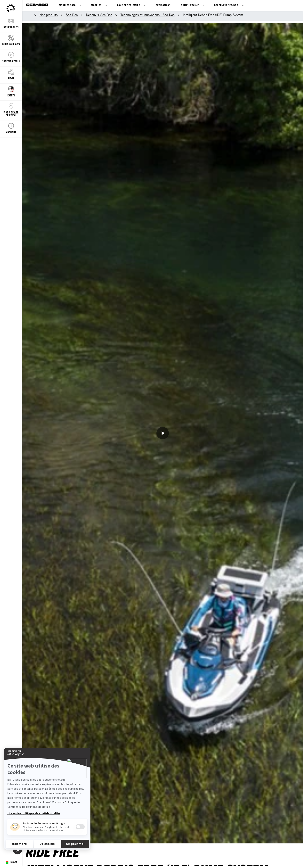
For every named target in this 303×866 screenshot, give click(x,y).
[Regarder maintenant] (162, 433)
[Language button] (11, 862)
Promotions (163, 5)
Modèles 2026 (67, 5)
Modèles (96, 5)
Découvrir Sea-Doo (226, 5)
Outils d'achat (190, 5)
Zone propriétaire (128, 5)
